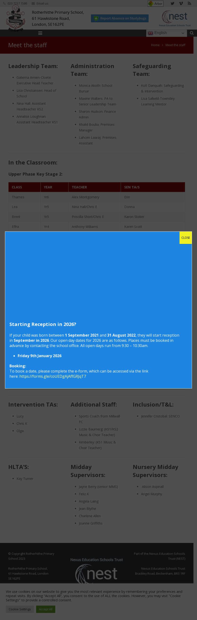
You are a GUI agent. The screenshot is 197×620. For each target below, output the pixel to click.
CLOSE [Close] (185, 238)
